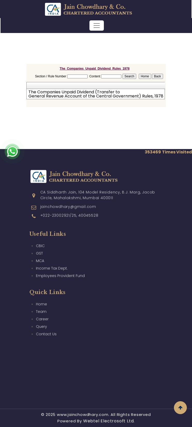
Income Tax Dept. (52, 259)
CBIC (40, 236)
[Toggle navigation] (96, 25)
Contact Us (46, 324)
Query (41, 317)
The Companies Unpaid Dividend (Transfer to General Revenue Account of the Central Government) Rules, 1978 (95, 94)
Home (41, 295)
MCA (40, 251)
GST (39, 244)
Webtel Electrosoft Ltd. (109, 421)
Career (42, 310)
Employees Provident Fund (60, 266)
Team (41, 302)
